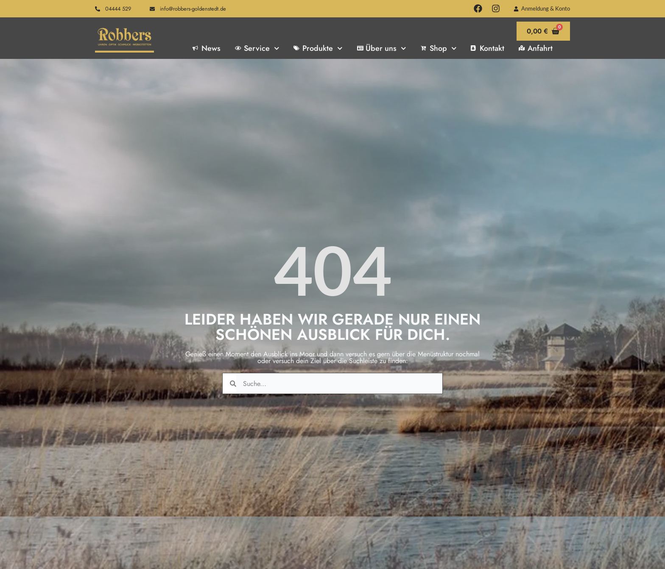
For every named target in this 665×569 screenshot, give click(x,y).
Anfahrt (536, 48)
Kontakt (487, 48)
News (207, 48)
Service (257, 48)
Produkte (317, 48)
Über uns (381, 48)
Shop (438, 48)
